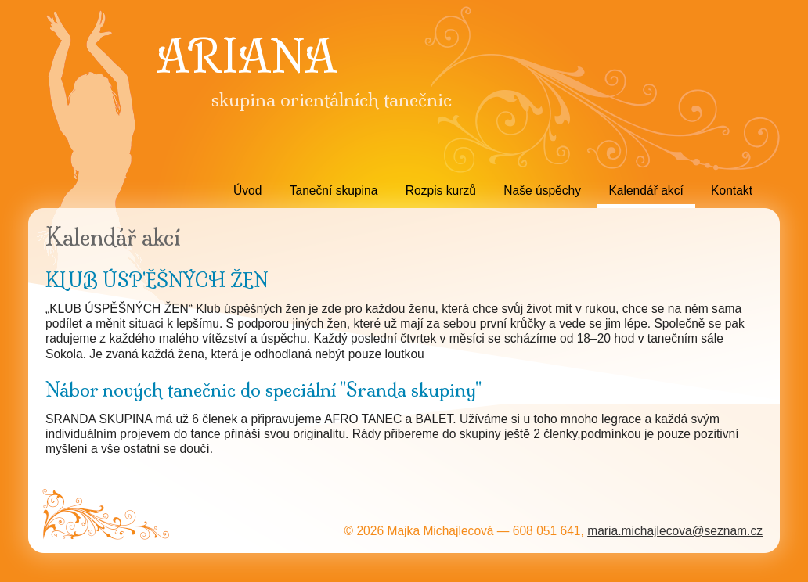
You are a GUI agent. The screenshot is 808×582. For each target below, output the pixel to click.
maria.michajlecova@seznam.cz (675, 530)
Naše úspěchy (542, 190)
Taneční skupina (334, 190)
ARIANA (247, 57)
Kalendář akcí (645, 190)
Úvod (247, 190)
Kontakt (731, 190)
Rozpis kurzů (441, 190)
